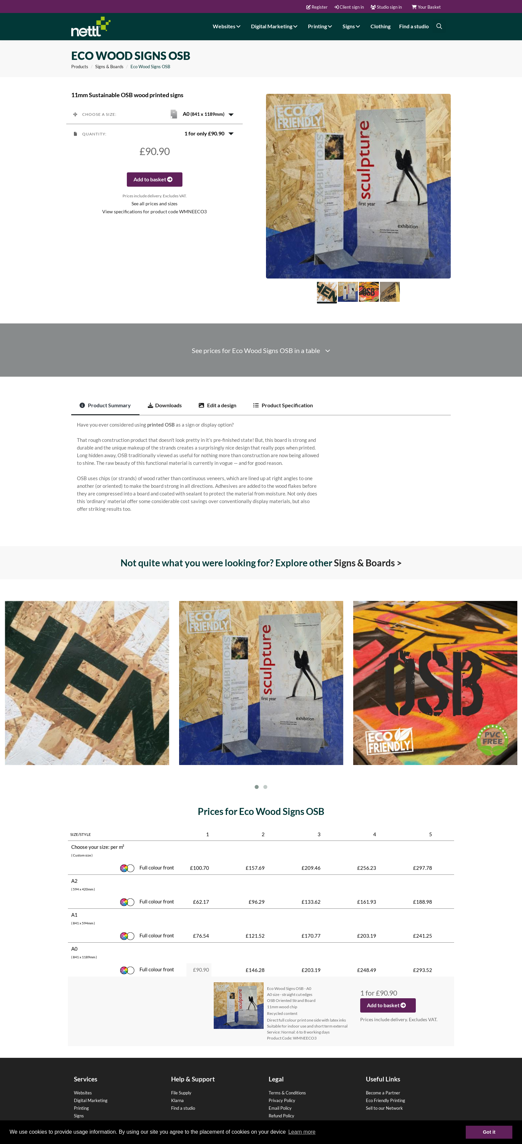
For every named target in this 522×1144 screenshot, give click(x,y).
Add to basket (154, 179)
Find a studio (414, 26)
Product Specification (283, 405)
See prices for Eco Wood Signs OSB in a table (261, 350)
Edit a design (217, 405)
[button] (154, 114)
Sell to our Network (384, 1108)
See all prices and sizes (154, 203)
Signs (352, 26)
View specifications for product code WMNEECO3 (154, 211)
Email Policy (280, 1108)
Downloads (165, 405)
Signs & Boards (109, 66)
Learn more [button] (302, 1132)
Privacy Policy (282, 1100)
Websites (227, 26)
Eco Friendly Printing (385, 1100)
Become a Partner (383, 1092)
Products (79, 66)
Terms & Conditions (287, 1092)
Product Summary (105, 405)
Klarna (177, 1100)
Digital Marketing (275, 26)
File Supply (181, 1092)
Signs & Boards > (368, 562)
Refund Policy (281, 1115)
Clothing (381, 26)
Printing (321, 26)
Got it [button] (489, 1132)
